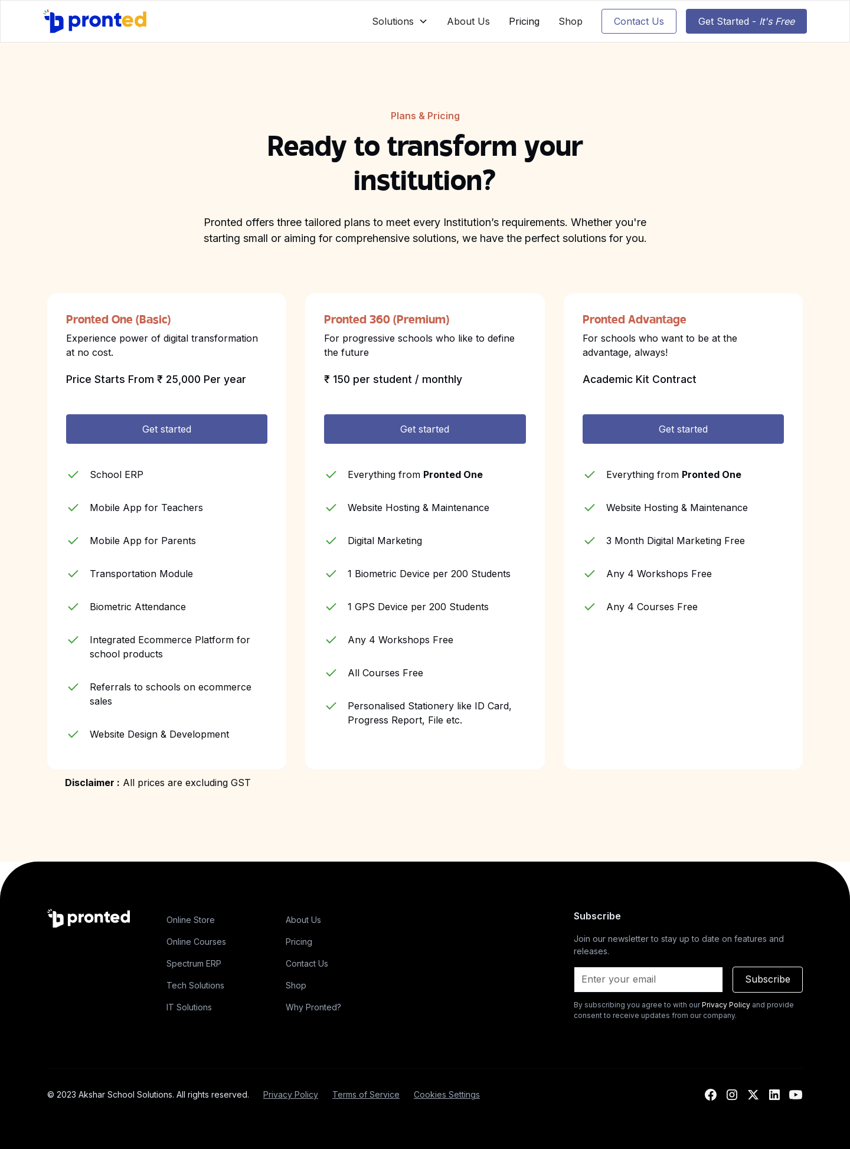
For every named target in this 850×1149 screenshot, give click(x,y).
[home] (95, 21)
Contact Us (639, 21)
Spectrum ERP (193, 963)
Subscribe (767, 979)
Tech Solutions (195, 985)
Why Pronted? (313, 1007)
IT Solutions (189, 1007)
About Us (468, 21)
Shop (570, 21)
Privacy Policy (290, 1094)
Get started (166, 429)
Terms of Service (366, 1094)
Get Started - (746, 21)
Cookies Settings (447, 1094)
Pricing (524, 21)
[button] (399, 21)
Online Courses (196, 942)
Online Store (190, 920)
